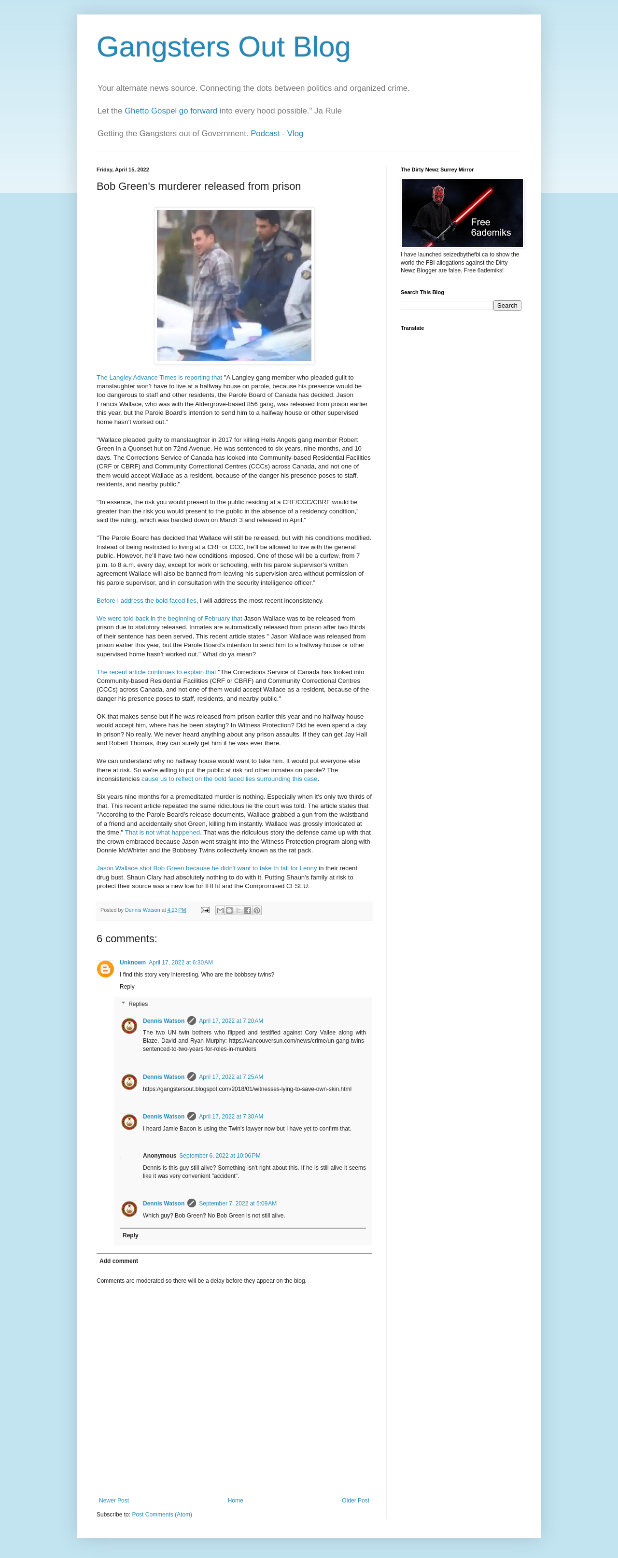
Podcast (265, 133)
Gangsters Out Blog (224, 46)
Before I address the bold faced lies (147, 600)
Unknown (133, 962)
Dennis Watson (163, 1021)
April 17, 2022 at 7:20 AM (231, 1021)
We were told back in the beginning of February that (169, 618)
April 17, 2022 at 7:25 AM (231, 1077)
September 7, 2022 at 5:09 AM (238, 1203)
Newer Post (114, 1500)
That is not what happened (162, 832)
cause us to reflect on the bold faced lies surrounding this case (229, 778)
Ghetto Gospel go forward (171, 110)
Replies (138, 1004)
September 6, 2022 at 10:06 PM (219, 1155)
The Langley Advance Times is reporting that (159, 377)
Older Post (355, 1500)
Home (235, 1500)
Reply (127, 986)
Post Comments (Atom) (162, 1514)
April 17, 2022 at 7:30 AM (231, 1116)
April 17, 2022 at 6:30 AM (181, 962)
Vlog (295, 133)
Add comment (118, 1261)
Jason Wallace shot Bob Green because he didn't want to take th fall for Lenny (208, 868)
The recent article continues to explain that (156, 672)
